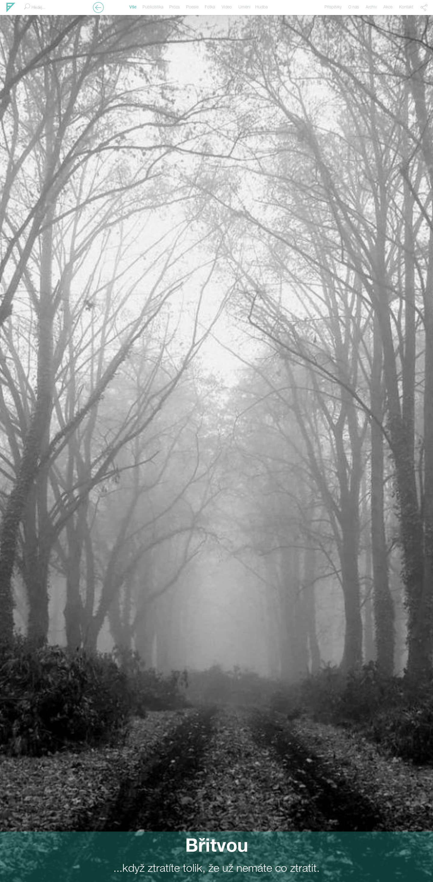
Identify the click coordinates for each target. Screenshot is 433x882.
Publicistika (153, 7)
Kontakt (406, 7)
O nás (353, 7)
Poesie (192, 7)
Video (227, 7)
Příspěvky (333, 7)
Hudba (261, 7)
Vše (133, 7)
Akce (387, 7)
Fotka (210, 7)
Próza (174, 7)
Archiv (371, 7)
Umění (244, 7)
